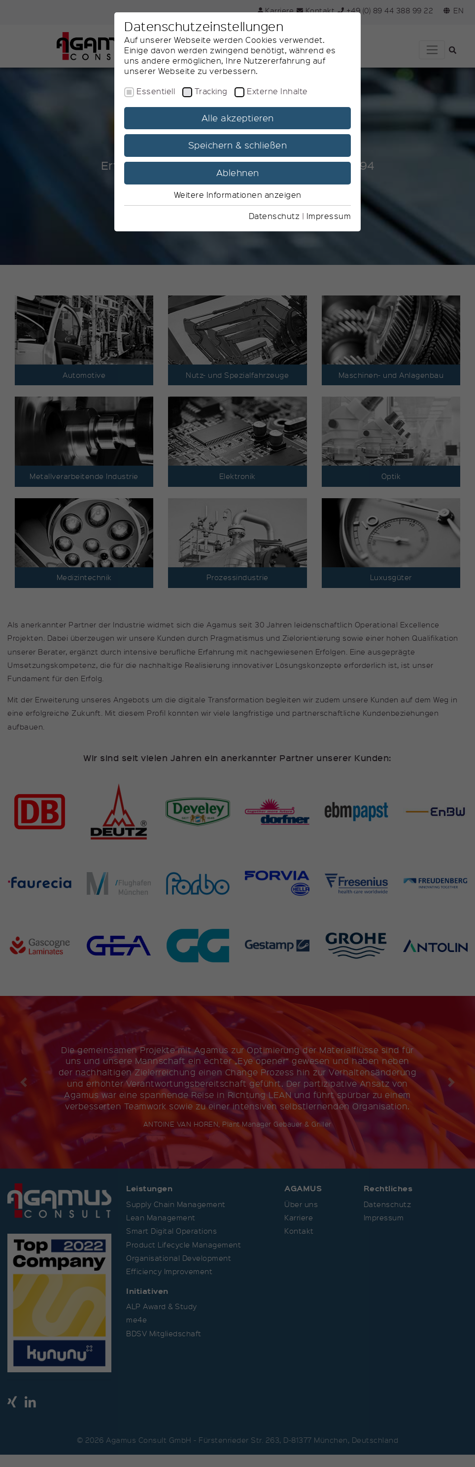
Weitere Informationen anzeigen (238, 194)
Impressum (328, 216)
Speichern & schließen (237, 145)
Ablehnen (237, 173)
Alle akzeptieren (238, 118)
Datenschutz (274, 216)
